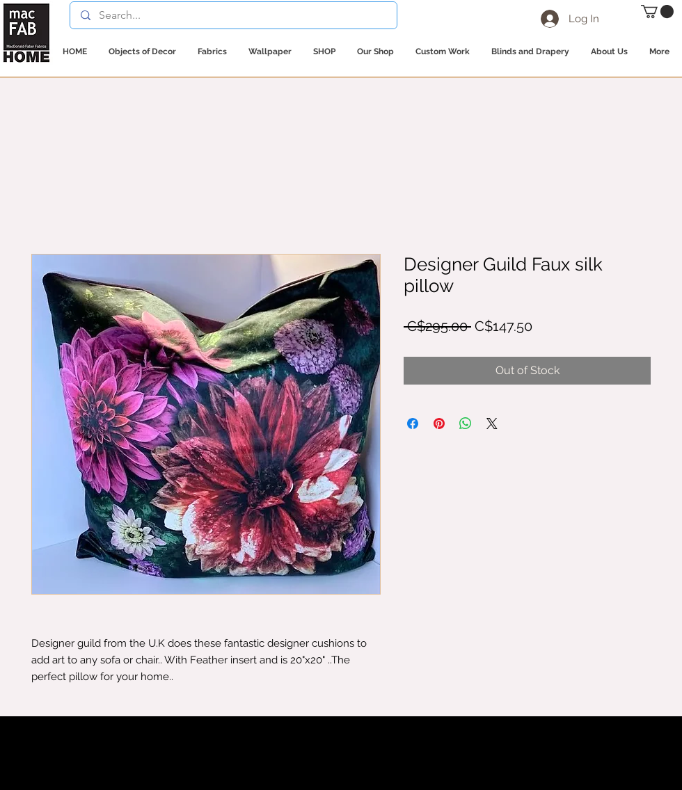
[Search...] (233, 15)
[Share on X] (492, 423)
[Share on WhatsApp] (465, 423)
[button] (657, 11)
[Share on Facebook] (412, 423)
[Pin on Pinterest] (439, 423)
